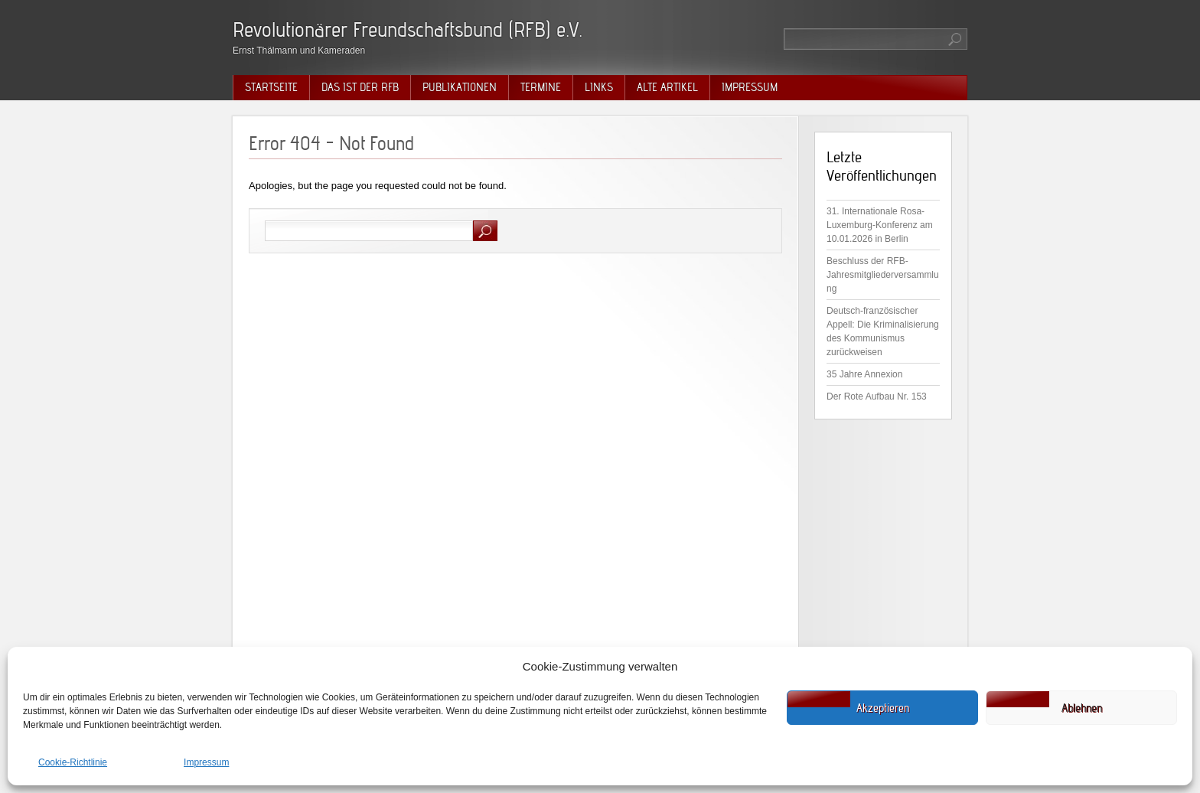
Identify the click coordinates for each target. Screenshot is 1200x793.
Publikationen (459, 87)
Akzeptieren (882, 708)
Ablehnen (1081, 708)
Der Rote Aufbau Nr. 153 (877, 396)
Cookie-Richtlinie (72, 762)
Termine (540, 87)
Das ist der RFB (360, 87)
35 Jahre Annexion (864, 374)
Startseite (271, 87)
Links (599, 87)
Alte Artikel (667, 87)
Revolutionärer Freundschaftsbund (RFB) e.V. (407, 29)
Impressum (206, 762)
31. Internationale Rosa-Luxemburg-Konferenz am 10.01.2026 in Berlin (880, 225)
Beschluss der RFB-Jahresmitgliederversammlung (883, 275)
